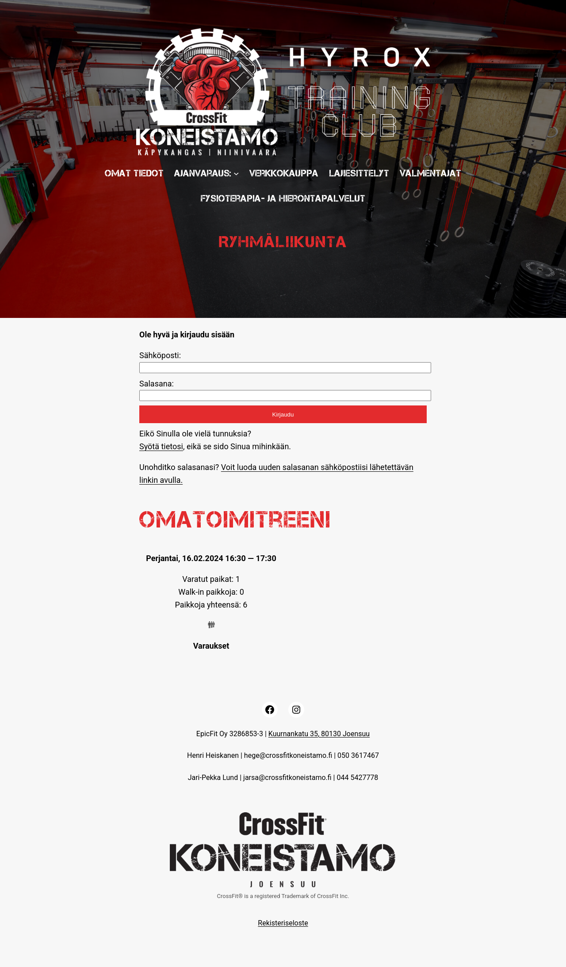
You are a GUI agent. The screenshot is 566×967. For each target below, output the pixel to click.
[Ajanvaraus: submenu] (236, 173)
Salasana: (156, 383)
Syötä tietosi (161, 446)
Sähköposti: (160, 355)
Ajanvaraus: (202, 173)
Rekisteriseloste (283, 923)
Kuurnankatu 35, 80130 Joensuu (319, 734)
